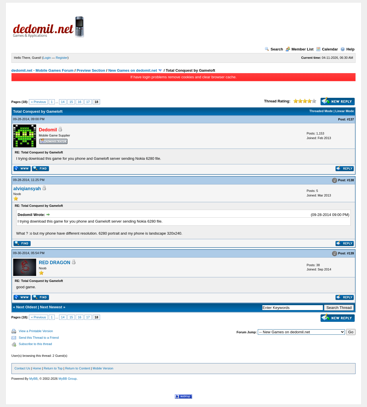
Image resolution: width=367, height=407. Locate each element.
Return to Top (53, 368)
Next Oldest (26, 307)
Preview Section (91, 70)
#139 (350, 253)
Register (62, 57)
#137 (350, 119)
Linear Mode (344, 111)
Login (47, 57)
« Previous (38, 102)
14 (63, 102)
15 (71, 102)
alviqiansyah (27, 188)
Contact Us (22, 368)
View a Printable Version (36, 331)
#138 (350, 180)
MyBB (33, 378)
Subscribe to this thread (35, 344)
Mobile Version (103, 368)
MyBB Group (67, 378)
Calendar (327, 49)
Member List (300, 49)
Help (347, 49)
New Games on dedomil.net (132, 70)
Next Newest (51, 307)
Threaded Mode (321, 111)
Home (37, 368)
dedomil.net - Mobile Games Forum (42, 70)
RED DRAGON (54, 262)
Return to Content (77, 368)
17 (88, 102)
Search (274, 49)
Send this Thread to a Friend (39, 337)
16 (79, 102)
